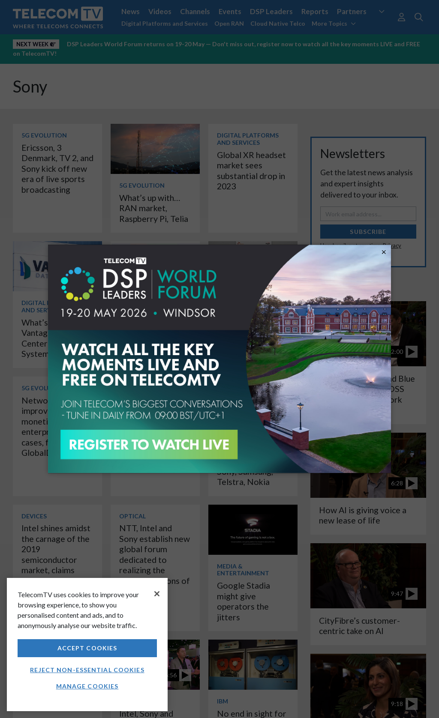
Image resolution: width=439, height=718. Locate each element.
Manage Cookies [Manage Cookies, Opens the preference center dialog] (87, 686)
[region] (87, 644)
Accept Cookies (87, 648)
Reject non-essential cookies (87, 669)
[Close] (156, 593)
